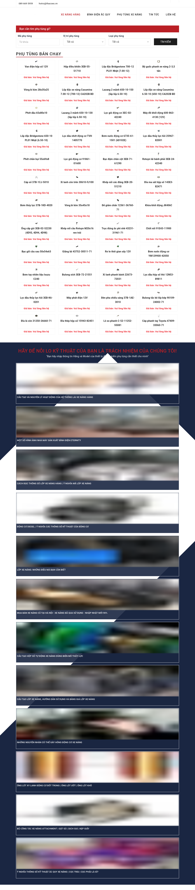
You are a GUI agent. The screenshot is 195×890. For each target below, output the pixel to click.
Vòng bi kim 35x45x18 (77, 205)
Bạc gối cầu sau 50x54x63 (36, 251)
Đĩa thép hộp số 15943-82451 (77, 320)
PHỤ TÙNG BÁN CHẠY (38, 54)
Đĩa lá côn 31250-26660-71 (36, 320)
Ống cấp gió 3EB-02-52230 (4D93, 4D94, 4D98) (36, 230)
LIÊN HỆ (171, 14)
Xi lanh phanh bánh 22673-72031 (118, 276)
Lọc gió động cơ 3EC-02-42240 (118, 114)
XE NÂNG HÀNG (70, 14)
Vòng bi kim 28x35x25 (36, 89)
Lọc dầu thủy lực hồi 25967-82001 (158, 138)
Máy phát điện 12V (77, 297)
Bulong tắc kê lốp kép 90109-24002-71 (158, 299)
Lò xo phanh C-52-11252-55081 (118, 323)
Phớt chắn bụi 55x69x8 (36, 159)
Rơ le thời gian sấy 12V (118, 251)
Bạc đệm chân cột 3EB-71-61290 (118, 161)
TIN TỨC (154, 14)
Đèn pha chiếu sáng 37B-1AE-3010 (118, 299)
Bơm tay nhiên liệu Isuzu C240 (36, 276)
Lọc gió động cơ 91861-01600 (77, 161)
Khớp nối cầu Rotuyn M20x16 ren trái (77, 230)
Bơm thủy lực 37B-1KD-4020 (36, 205)
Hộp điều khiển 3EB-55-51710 (77, 68)
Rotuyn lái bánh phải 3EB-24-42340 (158, 161)
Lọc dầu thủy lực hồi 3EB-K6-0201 (36, 299)
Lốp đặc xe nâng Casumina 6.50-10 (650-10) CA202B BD (158, 91)
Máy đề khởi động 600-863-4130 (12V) (158, 114)
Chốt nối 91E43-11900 (158, 228)
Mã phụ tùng (25, 36)
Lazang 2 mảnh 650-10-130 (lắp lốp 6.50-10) (77, 114)
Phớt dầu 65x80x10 (36, 112)
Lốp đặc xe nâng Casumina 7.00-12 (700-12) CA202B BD (77, 91)
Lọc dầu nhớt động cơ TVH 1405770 (77, 138)
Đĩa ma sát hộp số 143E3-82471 (158, 184)
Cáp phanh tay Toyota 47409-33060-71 (158, 323)
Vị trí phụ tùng (71, 36)
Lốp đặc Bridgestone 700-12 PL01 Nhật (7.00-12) (118, 68)
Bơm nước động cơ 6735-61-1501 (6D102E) (118, 138)
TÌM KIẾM (165, 41)
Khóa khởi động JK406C (158, 205)
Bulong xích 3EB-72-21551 (77, 274)
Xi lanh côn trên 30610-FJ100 (77, 182)
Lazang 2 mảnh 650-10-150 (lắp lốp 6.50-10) (117, 91)
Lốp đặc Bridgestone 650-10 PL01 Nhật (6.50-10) (36, 138)
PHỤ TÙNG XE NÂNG (129, 14)
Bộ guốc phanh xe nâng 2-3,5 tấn (158, 68)
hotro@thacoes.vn (48, 3)
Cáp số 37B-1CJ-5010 (36, 182)
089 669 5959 (26, 3)
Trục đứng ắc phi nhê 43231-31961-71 (118, 230)
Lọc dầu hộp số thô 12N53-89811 (159, 276)
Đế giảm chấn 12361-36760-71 (118, 207)
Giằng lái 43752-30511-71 (77, 251)
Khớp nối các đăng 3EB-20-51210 (117, 184)
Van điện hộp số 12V (36, 66)
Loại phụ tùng (116, 36)
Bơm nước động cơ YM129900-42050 (158, 253)
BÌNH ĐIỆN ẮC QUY (98, 14)
